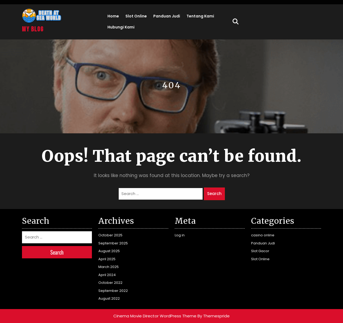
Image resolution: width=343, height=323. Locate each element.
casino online (262, 235)
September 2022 (113, 290)
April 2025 (106, 259)
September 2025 (113, 243)
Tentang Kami (200, 16)
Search (214, 193)
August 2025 (109, 251)
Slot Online (136, 16)
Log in (180, 235)
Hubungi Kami (121, 27)
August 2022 (109, 298)
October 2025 (110, 235)
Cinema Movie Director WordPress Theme (154, 316)
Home (113, 16)
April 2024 (107, 274)
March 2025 (108, 266)
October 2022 (110, 282)
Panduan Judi (166, 16)
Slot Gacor (260, 251)
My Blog (33, 29)
